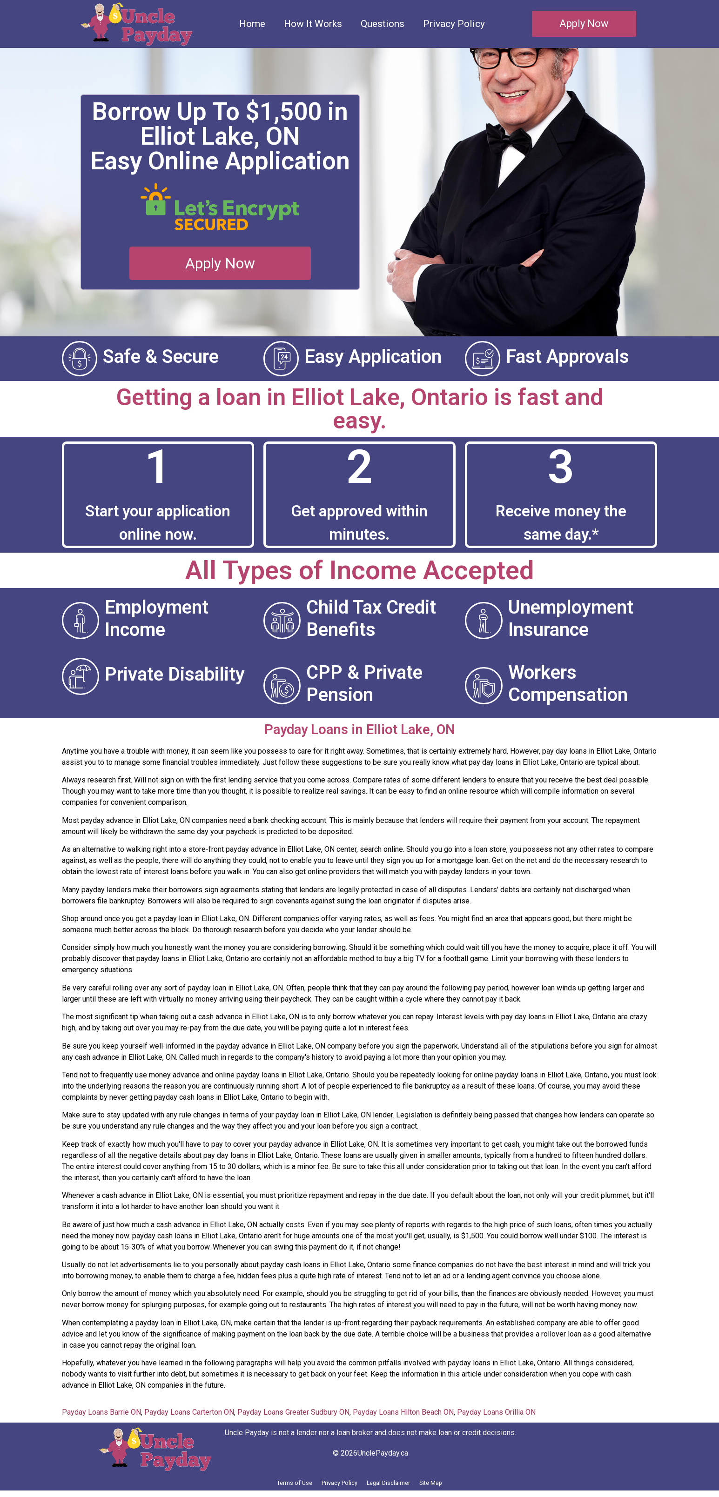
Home (252, 23)
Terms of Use (266, 1486)
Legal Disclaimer (399, 1486)
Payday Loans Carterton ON (189, 1412)
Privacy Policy (454, 23)
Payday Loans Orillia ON (496, 1412)
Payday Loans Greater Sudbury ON (293, 1412)
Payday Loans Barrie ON (101, 1412)
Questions (382, 23)
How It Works (313, 23)
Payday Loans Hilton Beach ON (403, 1412)
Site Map (460, 1486)
